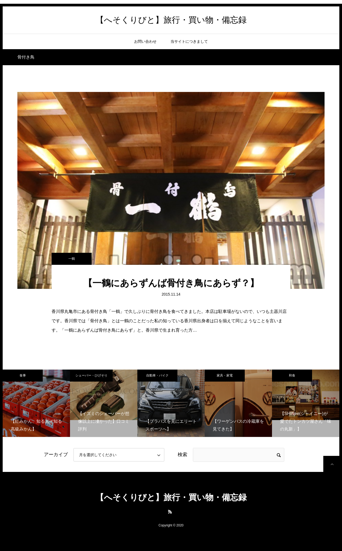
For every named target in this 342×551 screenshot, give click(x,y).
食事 (23, 375)
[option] (36, 403)
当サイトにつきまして (189, 41)
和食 (292, 375)
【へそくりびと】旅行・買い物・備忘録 (171, 20)
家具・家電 (225, 375)
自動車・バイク (157, 375)
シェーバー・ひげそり (91, 375)
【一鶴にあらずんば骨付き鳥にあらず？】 (171, 283)
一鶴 (71, 259)
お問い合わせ (145, 41)
